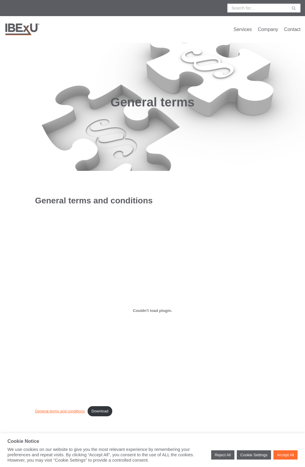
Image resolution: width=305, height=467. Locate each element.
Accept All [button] (285, 455)
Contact (292, 29)
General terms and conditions (60, 411)
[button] (294, 8)
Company (268, 29)
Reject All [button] (223, 455)
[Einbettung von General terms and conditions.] (152, 310)
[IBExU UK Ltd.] (22, 29)
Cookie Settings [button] (253, 455)
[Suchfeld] (257, 8)
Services (243, 29)
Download (99, 411)
